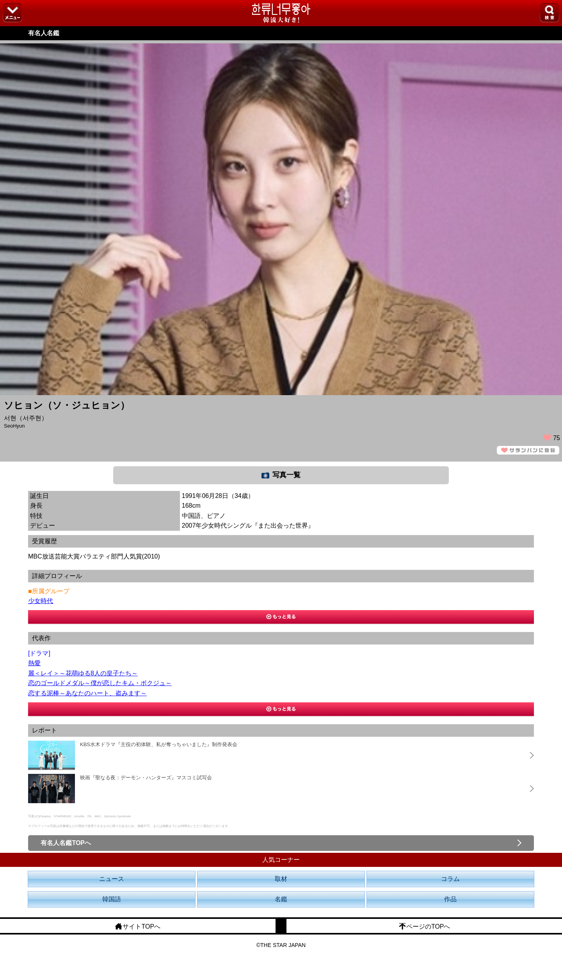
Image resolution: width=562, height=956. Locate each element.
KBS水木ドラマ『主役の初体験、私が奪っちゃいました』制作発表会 (158, 744)
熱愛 (34, 663)
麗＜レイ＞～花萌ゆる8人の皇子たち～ (83, 673)
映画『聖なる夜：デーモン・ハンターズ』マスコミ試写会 (146, 778)
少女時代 (40, 601)
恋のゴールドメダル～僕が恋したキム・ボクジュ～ (100, 683)
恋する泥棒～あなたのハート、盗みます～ (87, 693)
